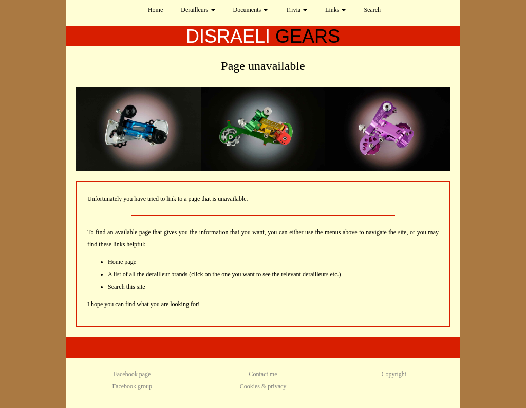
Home (155, 9)
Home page (122, 261)
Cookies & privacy (263, 386)
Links (335, 9)
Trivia (296, 9)
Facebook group (132, 386)
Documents (250, 9)
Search (372, 9)
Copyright (393, 374)
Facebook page (132, 374)
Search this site (126, 286)
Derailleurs (198, 9)
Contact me (263, 374)
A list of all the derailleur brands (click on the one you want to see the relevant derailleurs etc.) (224, 274)
